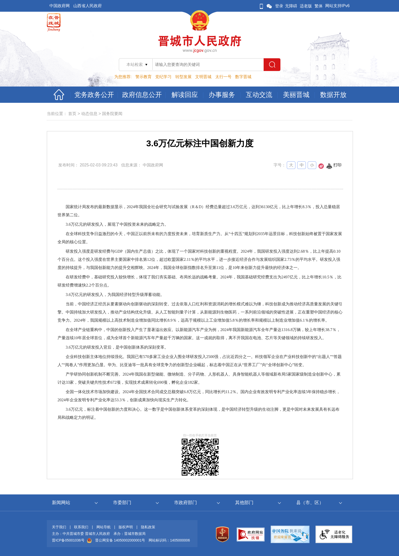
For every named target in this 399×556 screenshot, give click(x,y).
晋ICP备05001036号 (68, 540)
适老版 (306, 6)
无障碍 (291, 6)
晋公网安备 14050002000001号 (120, 540)
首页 (72, 113)
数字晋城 (243, 77)
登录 (279, 6)
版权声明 (126, 527)
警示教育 (143, 77)
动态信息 (89, 113)
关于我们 (59, 527)
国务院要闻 (112, 113)
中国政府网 (59, 6)
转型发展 (183, 77)
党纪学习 (163, 77)
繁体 (319, 6)
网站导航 (103, 527)
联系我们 (81, 527)
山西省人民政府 (87, 6)
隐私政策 (148, 527)
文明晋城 (203, 77)
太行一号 (223, 77)
